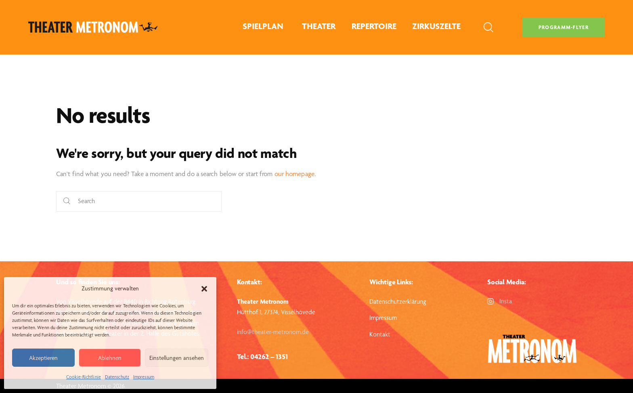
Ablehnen (110, 357)
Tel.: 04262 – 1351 (262, 356)
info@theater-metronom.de (273, 332)
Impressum (143, 377)
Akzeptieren (43, 357)
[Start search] (67, 201)
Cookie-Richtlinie (83, 377)
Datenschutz (117, 377)
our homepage (294, 174)
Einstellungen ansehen (176, 357)
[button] (204, 289)
